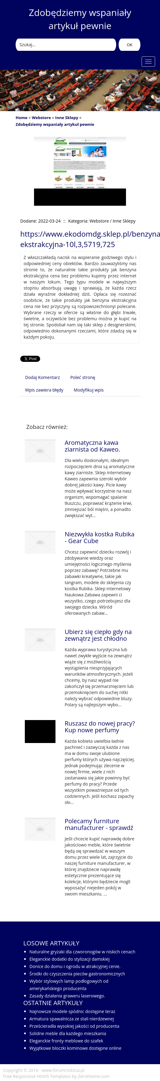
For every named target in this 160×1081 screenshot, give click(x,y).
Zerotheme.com (94, 1076)
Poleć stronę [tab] (82, 377)
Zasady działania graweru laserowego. (67, 996)
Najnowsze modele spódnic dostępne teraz (72, 1011)
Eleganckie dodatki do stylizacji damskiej (69, 959)
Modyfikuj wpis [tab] (89, 390)
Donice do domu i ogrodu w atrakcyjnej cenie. (74, 966)
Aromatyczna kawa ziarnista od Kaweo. (92, 445)
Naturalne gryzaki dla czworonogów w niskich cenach (82, 952)
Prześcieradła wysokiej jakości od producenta (74, 1026)
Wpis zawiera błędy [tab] (44, 390)
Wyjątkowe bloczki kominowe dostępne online (75, 1048)
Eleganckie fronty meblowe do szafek (66, 1041)
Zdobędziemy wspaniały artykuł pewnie (55, 124)
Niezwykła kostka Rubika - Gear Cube (100, 537)
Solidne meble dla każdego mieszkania (67, 1033)
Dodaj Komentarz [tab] (42, 377)
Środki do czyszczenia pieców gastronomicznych (77, 974)
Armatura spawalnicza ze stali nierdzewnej (71, 1019)
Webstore (41, 117)
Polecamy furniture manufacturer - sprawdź (99, 824)
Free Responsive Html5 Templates (37, 1076)
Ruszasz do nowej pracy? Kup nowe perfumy (100, 726)
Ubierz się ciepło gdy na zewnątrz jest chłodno (98, 635)
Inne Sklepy (66, 117)
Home (21, 117)
